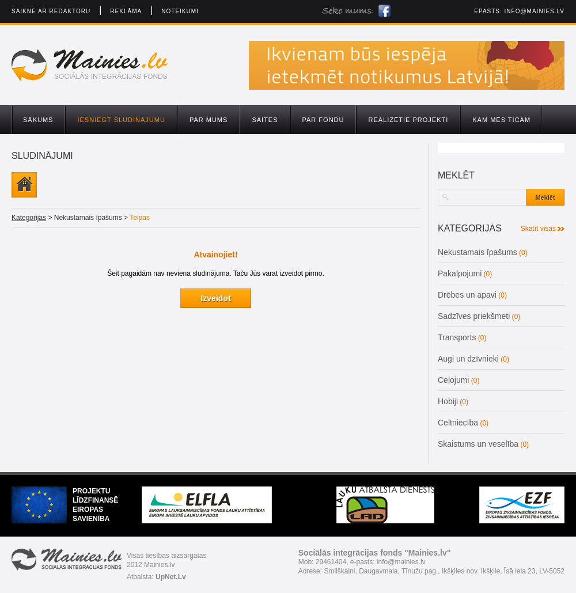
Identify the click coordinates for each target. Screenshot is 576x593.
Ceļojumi (453, 380)
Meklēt (545, 197)
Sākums (38, 119)
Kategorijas (29, 218)
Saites (265, 119)
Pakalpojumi (460, 273)
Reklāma (126, 11)
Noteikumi (180, 11)
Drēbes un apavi (467, 294)
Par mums (209, 119)
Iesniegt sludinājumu (121, 119)
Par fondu (323, 119)
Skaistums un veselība (478, 443)
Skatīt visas (538, 229)
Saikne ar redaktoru (51, 11)
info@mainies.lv (534, 11)
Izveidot (215, 298)
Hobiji (448, 401)
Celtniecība (458, 422)
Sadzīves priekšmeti (474, 316)
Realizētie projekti (408, 119)
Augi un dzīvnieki (468, 358)
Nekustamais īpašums (477, 252)
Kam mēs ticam (501, 119)
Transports (457, 337)
